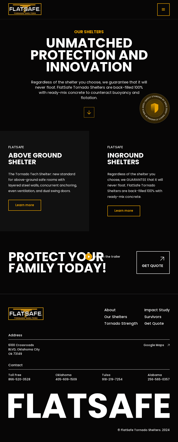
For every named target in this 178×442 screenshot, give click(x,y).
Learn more (24, 205)
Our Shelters (115, 316)
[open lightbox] (102, 256)
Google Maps (154, 345)
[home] (25, 9)
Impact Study (157, 309)
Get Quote (154, 323)
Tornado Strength (121, 323)
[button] (163, 9)
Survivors (152, 316)
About (110, 309)
